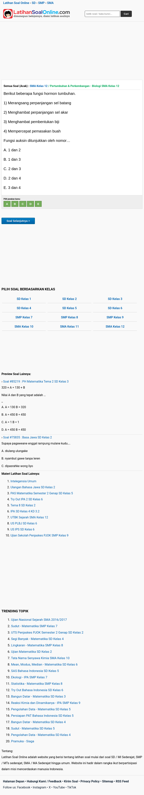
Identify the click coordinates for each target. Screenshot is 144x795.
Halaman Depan (13, 781)
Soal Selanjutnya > (18, 220)
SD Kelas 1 (24, 299)
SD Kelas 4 (24, 308)
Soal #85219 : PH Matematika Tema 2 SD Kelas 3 (36, 381)
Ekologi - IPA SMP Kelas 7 (29, 677)
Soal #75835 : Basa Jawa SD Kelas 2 (27, 437)
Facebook (23, 787)
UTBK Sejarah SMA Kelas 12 (29, 517)
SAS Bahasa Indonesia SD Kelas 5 (35, 671)
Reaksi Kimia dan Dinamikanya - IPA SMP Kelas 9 (45, 703)
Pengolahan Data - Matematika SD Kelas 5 (41, 709)
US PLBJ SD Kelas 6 (23, 523)
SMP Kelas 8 (69, 317)
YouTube (59, 787)
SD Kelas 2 (69, 299)
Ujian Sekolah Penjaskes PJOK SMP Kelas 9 (39, 535)
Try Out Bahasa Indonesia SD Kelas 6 (37, 690)
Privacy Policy (89, 781)
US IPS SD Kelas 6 (22, 529)
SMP (41, 3)
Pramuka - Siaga (22, 741)
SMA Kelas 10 (23, 326)
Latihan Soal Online (16, 3)
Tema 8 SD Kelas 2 (22, 505)
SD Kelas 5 (69, 308)
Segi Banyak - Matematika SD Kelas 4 (37, 639)
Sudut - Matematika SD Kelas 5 (33, 728)
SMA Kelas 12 (38, 86)
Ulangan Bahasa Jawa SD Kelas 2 (32, 487)
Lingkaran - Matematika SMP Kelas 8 (37, 645)
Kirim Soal (71, 781)
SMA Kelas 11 (69, 326)
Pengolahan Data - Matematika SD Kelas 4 (41, 735)
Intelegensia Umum (23, 481)
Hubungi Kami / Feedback (44, 781)
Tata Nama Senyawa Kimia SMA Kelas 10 (40, 658)
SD (33, 3)
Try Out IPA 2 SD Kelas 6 (26, 499)
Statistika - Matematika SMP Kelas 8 (36, 683)
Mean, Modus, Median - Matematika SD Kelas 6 (44, 664)
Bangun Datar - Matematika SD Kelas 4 (38, 722)
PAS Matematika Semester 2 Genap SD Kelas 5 (41, 493)
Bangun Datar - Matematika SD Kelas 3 (38, 696)
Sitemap (107, 781)
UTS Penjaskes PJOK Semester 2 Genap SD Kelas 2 (47, 632)
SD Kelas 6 (115, 308)
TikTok (71, 787)
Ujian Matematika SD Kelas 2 (31, 651)
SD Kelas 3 (115, 299)
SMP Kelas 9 (115, 317)
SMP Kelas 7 (23, 317)
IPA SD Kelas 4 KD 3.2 (25, 511)
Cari (126, 13)
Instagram (39, 787)
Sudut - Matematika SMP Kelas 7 (34, 626)
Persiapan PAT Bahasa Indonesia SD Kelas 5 (42, 715)
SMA (50, 3)
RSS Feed (122, 781)
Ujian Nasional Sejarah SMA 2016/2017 (39, 620)
